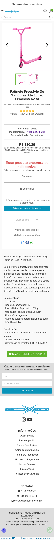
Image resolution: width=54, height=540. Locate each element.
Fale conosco (27, 469)
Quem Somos (27, 435)
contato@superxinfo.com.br (27, 500)
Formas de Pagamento (27, 459)
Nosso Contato (27, 464)
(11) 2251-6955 (27, 491)
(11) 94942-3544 (27, 496)
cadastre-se (37, 4)
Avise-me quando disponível (27, 208)
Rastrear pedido (27, 440)
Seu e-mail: (27, 189)
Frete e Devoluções (27, 445)
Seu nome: (27, 176)
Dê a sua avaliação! (33, 114)
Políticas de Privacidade (27, 474)
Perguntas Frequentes (27, 455)
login (26, 4)
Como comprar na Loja (27, 450)
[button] (7, 45)
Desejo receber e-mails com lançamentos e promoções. (29, 201)
